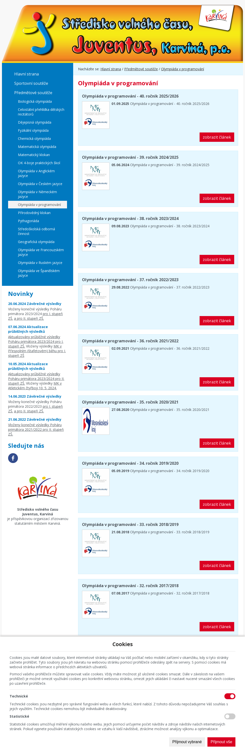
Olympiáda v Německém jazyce (37, 194)
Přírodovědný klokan (34, 212)
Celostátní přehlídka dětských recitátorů (41, 111)
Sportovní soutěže (31, 83)
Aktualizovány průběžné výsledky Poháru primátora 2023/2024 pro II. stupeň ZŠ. (36, 379)
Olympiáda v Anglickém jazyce (36, 173)
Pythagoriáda (28, 220)
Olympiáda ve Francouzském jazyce (41, 252)
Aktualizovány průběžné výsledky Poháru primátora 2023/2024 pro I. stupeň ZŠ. (35, 341)
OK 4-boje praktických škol (39, 162)
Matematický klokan (34, 154)
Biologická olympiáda (35, 101)
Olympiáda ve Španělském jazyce (39, 273)
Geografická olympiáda (36, 241)
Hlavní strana (26, 74)
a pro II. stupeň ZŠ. (29, 318)
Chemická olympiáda (34, 138)
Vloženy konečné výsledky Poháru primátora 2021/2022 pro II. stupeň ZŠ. (36, 429)
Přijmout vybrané (187, 742)
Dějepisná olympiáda (34, 122)
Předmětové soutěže (33, 92)
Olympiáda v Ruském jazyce (40, 262)
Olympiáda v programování (39, 204)
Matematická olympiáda (37, 146)
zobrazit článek (217, 137)
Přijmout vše (221, 742)
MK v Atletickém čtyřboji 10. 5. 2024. (35, 385)
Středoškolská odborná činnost (36, 231)
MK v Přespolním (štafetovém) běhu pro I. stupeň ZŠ (37, 351)
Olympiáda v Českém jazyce (40, 183)
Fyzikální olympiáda (33, 130)
